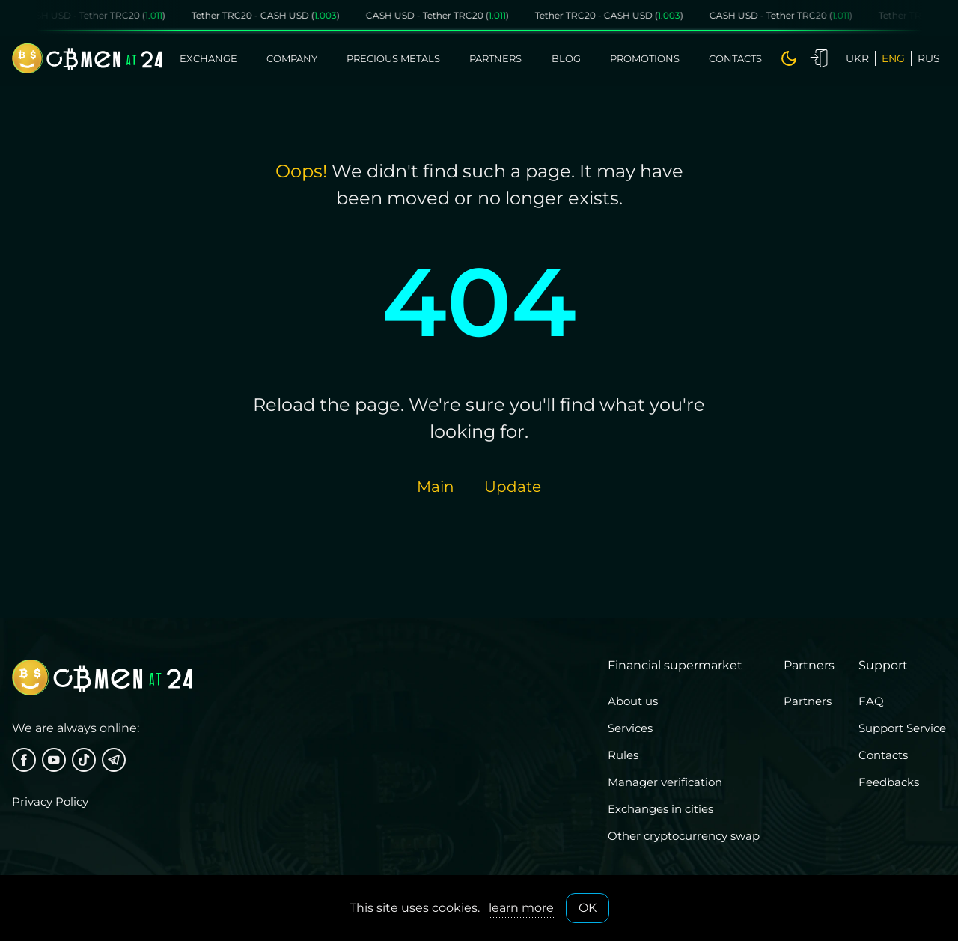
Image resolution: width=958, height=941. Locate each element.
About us (633, 701)
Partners (495, 58)
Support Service (902, 728)
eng (893, 58)
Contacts (735, 58)
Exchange (208, 58)
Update (512, 487)
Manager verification (665, 782)
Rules (623, 755)
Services (630, 728)
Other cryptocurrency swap (684, 836)
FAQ (871, 701)
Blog (566, 58)
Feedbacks (888, 782)
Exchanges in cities (660, 809)
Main (435, 487)
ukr (857, 58)
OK (588, 908)
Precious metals (393, 58)
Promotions (645, 58)
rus (929, 58)
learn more (521, 908)
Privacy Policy (50, 801)
